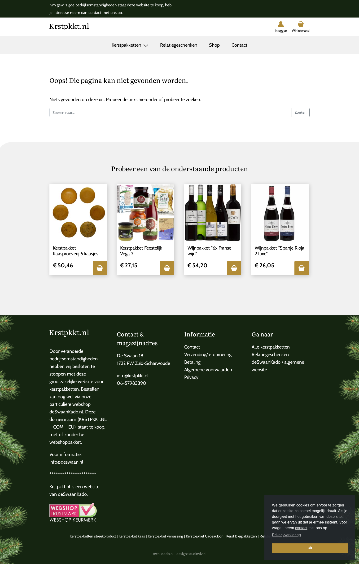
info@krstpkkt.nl (133, 375)
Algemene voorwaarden (208, 369)
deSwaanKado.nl (66, 412)
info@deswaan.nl (66, 462)
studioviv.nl (197, 553)
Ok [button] (309, 548)
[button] (100, 268)
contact (301, 528)
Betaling (192, 362)
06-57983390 (131, 383)
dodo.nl (167, 553)
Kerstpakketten (127, 45)
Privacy (191, 377)
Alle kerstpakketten (271, 347)
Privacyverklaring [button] (286, 535)
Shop (214, 45)
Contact (239, 45)
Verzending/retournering (208, 354)
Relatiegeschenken (178, 45)
